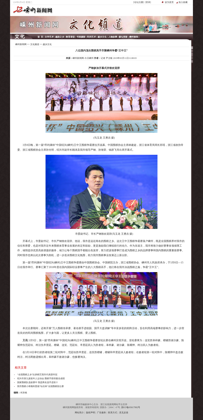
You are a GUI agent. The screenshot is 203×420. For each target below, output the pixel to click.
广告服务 (101, 412)
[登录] (148, 2)
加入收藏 (183, 2)
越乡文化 (47, 44)
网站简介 (79, 412)
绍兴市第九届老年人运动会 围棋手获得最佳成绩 (41, 378)
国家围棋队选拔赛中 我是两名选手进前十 (37, 382)
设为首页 (169, 2)
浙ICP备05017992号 (130, 407)
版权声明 (90, 412)
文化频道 (34, 44)
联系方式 (112, 412)
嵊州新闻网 (20, 44)
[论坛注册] (138, 2)
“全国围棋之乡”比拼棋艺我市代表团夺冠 (37, 374)
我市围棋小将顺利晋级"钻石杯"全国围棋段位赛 (40, 386)
